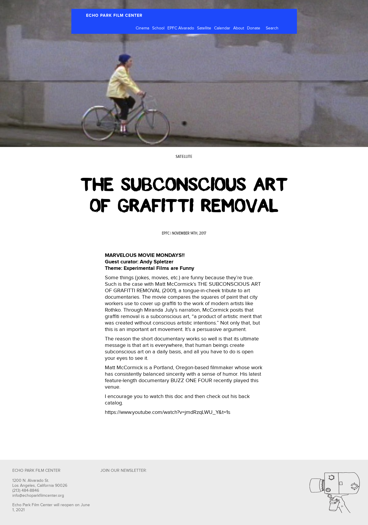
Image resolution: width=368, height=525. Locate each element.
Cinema (142, 28)
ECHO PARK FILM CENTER (114, 15)
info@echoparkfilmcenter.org (38, 495)
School (158, 28)
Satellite (204, 28)
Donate (253, 28)
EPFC (165, 233)
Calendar (222, 28)
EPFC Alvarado (180, 28)
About (238, 28)
